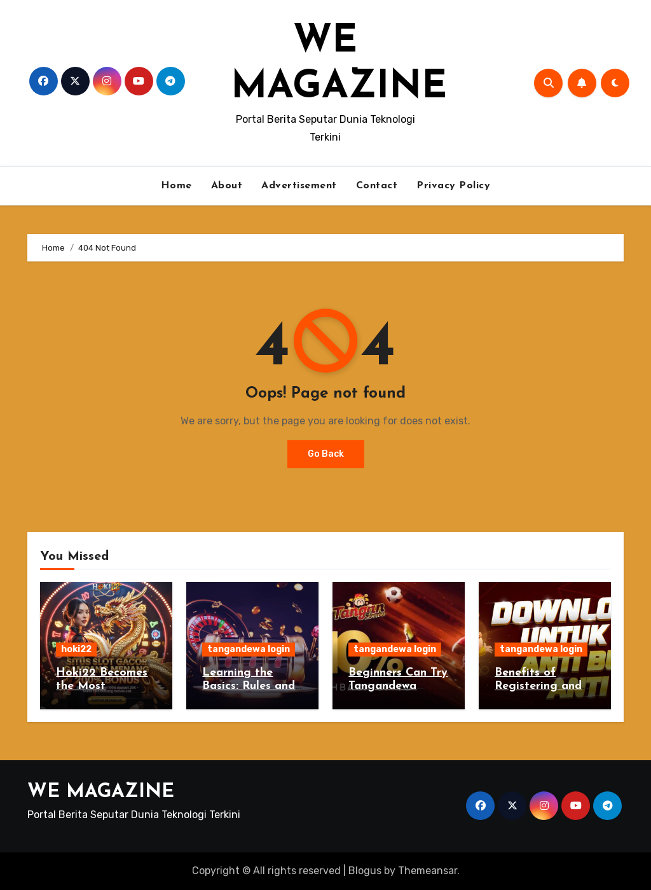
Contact (377, 186)
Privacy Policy (453, 186)
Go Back (326, 453)
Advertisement (299, 186)
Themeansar (427, 871)
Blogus (364, 871)
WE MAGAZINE (100, 792)
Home (176, 186)
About (227, 186)
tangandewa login (248, 649)
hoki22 (76, 649)
